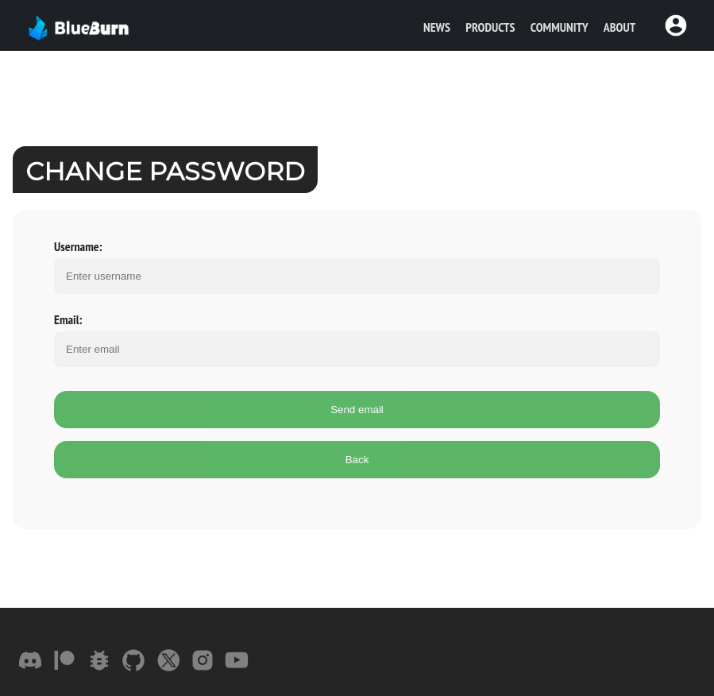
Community (560, 27)
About (619, 27)
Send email (357, 410)
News (436, 27)
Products (490, 27)
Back (357, 460)
